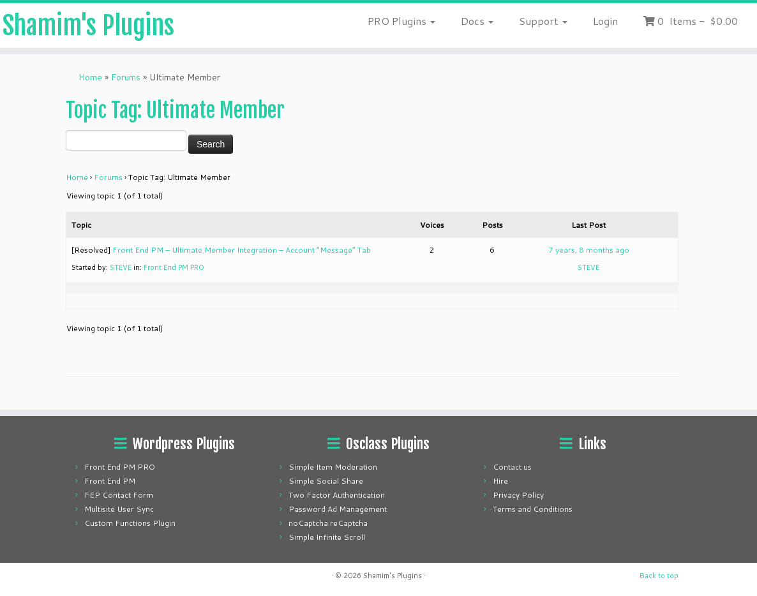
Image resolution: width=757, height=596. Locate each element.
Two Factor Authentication (337, 494)
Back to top (659, 575)
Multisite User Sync (119, 508)
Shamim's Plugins (88, 25)
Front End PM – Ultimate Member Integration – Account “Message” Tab (241, 249)
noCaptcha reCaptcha (328, 523)
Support (543, 20)
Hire (500, 480)
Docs (477, 20)
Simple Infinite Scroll (327, 537)
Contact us (512, 466)
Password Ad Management (338, 508)
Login (605, 20)
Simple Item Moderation (333, 466)
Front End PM (109, 480)
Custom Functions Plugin (130, 523)
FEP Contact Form (118, 494)
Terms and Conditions (533, 508)
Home (90, 77)
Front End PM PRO (174, 267)
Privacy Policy (518, 494)
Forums (125, 77)
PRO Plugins (401, 20)
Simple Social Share (326, 480)
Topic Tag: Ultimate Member (175, 110)
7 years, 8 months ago (588, 249)
